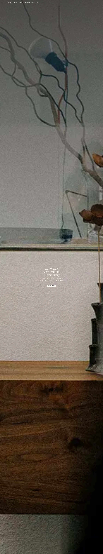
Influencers (27, 2)
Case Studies (21, 2)
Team (37, 2)
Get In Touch (51, 285)
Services (15, 2)
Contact (33, 2)
